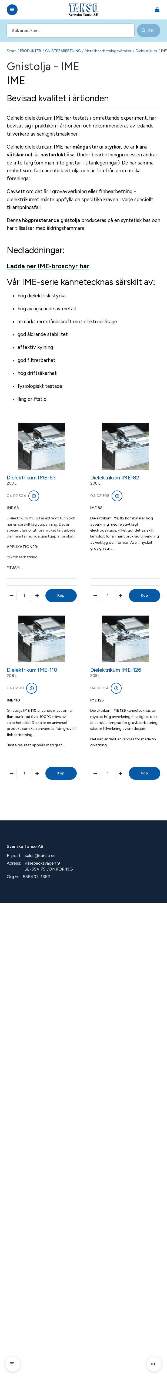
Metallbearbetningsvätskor (108, 51)
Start (11, 51)
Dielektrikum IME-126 (115, 670)
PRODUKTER (30, 51)
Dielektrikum (146, 51)
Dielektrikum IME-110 (32, 670)
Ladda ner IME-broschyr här (48, 266)
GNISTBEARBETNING (63, 51)
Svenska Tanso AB (25, 846)
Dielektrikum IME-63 (31, 477)
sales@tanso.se (40, 855)
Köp (61, 595)
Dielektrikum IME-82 (114, 477)
